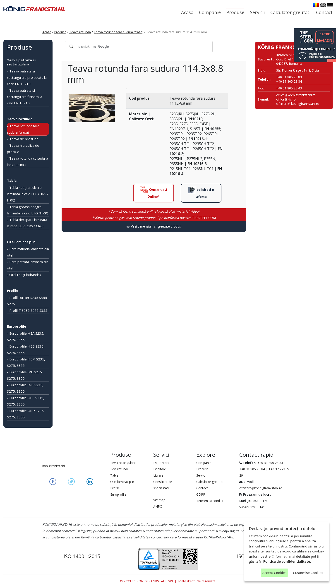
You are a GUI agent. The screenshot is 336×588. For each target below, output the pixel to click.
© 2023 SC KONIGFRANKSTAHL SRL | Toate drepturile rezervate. (168, 581)
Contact (324, 12)
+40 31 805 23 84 (252, 469)
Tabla (12, 180)
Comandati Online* (153, 192)
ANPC (157, 506)
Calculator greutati (290, 12)
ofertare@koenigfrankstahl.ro (297, 103)
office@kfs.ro (286, 99)
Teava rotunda (80, 32)
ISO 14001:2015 (82, 556)
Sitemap (159, 500)
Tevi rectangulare (123, 463)
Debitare (159, 469)
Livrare (158, 475)
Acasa (187, 12)
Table (114, 475)
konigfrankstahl (53, 466)
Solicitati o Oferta (201, 192)
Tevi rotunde (119, 469)
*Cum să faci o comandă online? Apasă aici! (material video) (154, 211)
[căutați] (138, 46)
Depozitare (161, 463)
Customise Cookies (308, 572)
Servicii (257, 12)
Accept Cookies (274, 572)
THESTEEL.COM (154, 218)
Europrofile (16, 326)
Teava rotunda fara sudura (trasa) (118, 32)
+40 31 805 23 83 (270, 463)
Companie (210, 12)
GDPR (200, 494)
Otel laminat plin (21, 242)
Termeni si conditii (209, 501)
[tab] (154, 226)
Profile (12, 290)
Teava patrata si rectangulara (21, 62)
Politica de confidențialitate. (287, 561)
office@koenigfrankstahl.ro (296, 95)
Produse (235, 12)
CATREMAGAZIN (324, 37)
